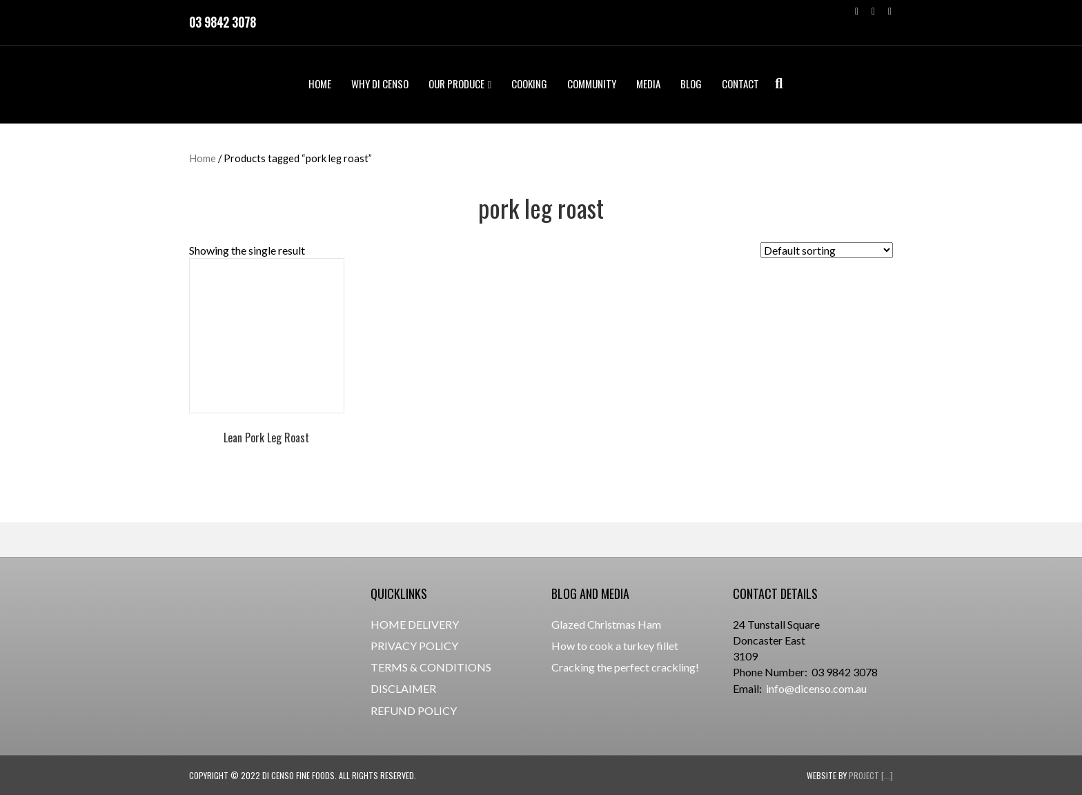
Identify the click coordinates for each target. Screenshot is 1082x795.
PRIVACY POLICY (414, 645)
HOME (319, 83)
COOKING (529, 83)
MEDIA (648, 83)
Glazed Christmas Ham (606, 624)
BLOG (691, 83)
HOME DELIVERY (415, 624)
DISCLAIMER (403, 688)
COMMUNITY (591, 83)
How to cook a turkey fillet (614, 645)
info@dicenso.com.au (816, 688)
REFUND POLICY (414, 710)
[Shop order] (826, 250)
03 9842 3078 (222, 22)
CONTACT (740, 83)
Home (202, 158)
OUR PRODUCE (456, 83)
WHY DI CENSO (380, 83)
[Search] (775, 83)
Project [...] (871, 775)
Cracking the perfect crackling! (625, 667)
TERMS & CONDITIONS (431, 667)
